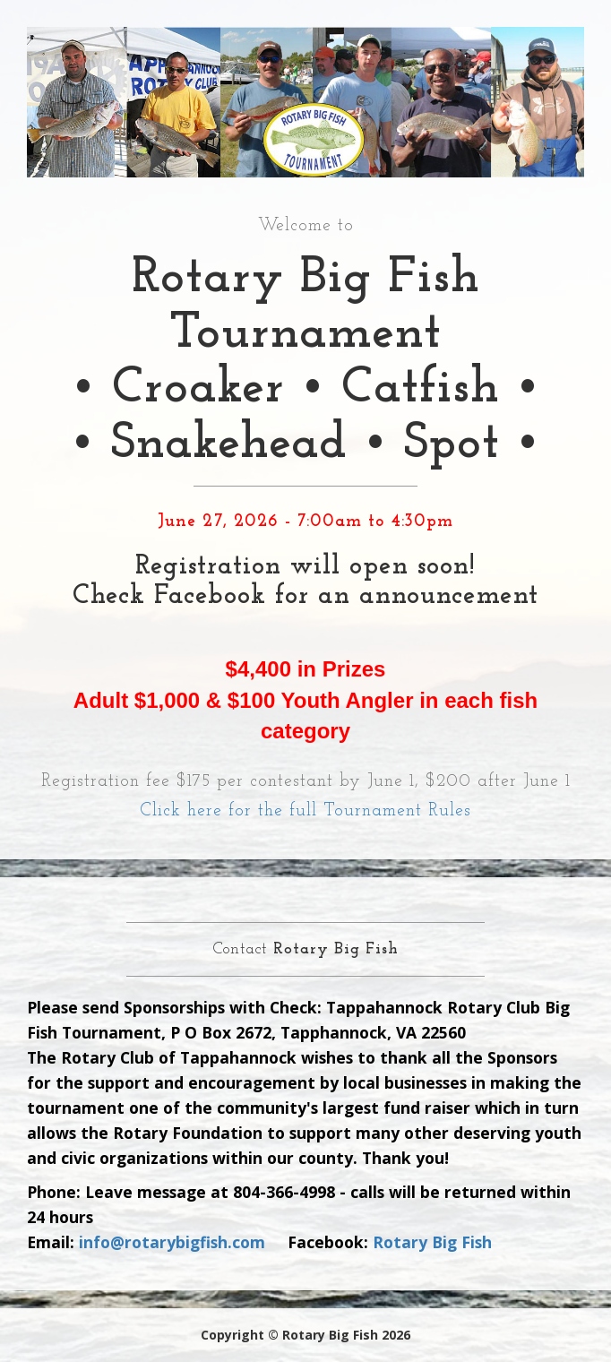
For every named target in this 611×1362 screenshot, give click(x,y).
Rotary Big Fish (432, 1242)
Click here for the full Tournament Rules (305, 811)
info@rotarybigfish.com (172, 1242)
